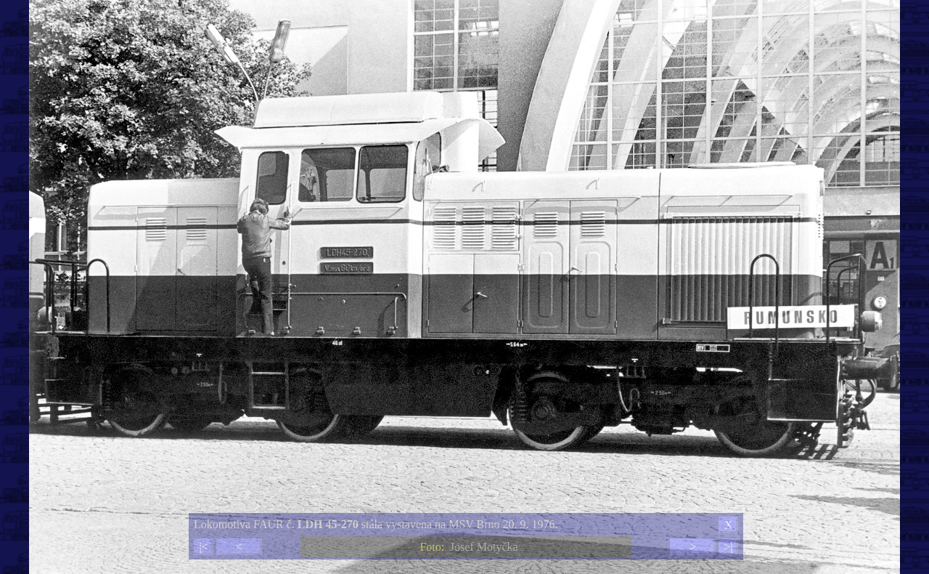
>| (728, 547)
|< (203, 547)
